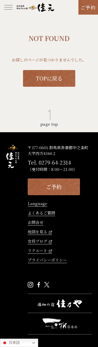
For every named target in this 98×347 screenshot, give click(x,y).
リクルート (37, 250)
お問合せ (35, 222)
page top (49, 123)
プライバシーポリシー (47, 260)
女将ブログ (37, 241)
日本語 (11, 343)
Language (37, 203)
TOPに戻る (49, 78)
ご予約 (88, 7)
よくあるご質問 (41, 213)
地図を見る (37, 232)
